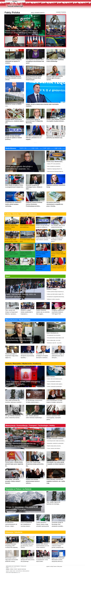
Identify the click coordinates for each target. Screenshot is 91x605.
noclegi (51, 567)
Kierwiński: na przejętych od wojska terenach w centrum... (43, 360)
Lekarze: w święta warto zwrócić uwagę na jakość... (12, 269)
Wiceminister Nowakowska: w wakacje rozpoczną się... (58, 269)
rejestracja (24, 569)
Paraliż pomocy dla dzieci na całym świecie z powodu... (43, 241)
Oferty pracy (59, 567)
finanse (55, 567)
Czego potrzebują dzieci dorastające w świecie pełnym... (58, 242)
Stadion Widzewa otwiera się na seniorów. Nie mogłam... (43, 316)
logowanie (20, 569)
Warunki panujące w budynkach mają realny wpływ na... (12, 360)
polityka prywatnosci (25, 571)
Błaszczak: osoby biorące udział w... (14, 94)
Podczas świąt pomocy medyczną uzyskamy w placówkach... (27, 256)
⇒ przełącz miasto (12, 568)
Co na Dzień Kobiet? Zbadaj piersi (27, 242)
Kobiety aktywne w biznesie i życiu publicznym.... (27, 228)
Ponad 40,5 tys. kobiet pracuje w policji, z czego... (12, 242)
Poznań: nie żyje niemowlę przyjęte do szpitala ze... (43, 228)
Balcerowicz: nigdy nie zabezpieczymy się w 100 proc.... (58, 360)
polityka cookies (12, 571)
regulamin (7, 571)
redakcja (11, 569)
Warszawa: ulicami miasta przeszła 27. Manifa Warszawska (12, 229)
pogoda (47, 567)
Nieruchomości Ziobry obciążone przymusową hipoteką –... (27, 360)
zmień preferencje (19, 571)
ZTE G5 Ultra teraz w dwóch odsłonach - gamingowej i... (43, 270)
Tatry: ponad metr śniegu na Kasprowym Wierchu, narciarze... (12, 316)
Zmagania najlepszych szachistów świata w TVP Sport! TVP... (58, 316)
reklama (7, 569)
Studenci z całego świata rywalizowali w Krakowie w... (27, 316)
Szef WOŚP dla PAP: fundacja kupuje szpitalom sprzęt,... (12, 256)
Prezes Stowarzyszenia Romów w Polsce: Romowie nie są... (58, 256)
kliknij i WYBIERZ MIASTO (38, 19)
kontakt (15, 569)
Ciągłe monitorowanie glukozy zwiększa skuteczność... (27, 270)
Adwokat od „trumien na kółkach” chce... (14, 106)
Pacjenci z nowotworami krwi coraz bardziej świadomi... (43, 256)
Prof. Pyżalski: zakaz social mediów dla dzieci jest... (58, 228)
